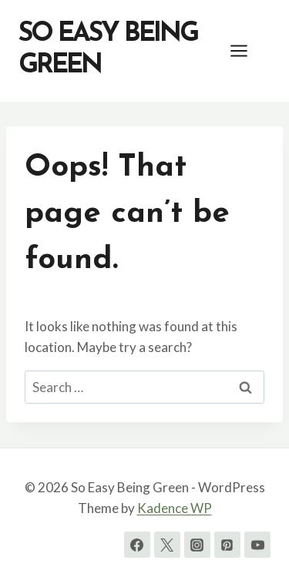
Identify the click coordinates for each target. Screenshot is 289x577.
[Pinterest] (227, 545)
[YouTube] (257, 545)
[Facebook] (137, 545)
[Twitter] (167, 545)
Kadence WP (174, 508)
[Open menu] (247, 50)
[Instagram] (197, 545)
